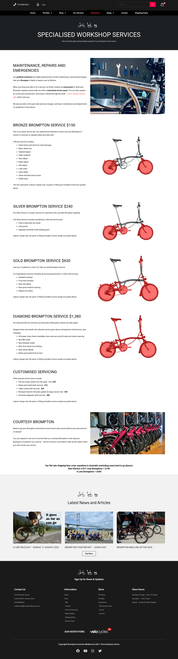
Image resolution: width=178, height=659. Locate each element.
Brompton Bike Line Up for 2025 (134, 547)
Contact (124, 13)
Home (32, 13)
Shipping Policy (141, 13)
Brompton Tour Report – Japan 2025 (85, 547)
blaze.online (114, 644)
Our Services (78, 13)
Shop (62, 13)
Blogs (110, 13)
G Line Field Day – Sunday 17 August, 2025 (36, 547)
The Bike (47, 13)
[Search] (153, 4)
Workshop (95, 13)
